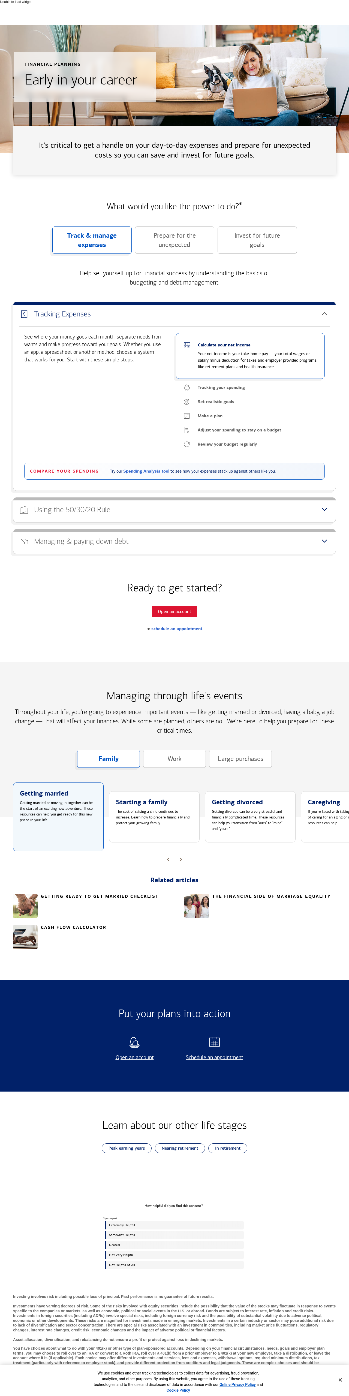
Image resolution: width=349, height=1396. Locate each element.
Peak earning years (123, 1148)
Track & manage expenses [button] (84, 242)
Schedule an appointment (212, 1057)
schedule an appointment (176, 628)
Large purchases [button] (236, 761)
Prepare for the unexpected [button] (165, 243)
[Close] (340, 1380)
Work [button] (162, 761)
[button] (174, 314)
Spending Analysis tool (146, 471)
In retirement (224, 1148)
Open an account (128, 1057)
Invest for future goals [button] (249, 243)
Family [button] (98, 761)
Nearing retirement (176, 1148)
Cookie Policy (178, 1390)
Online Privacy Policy (237, 1384)
